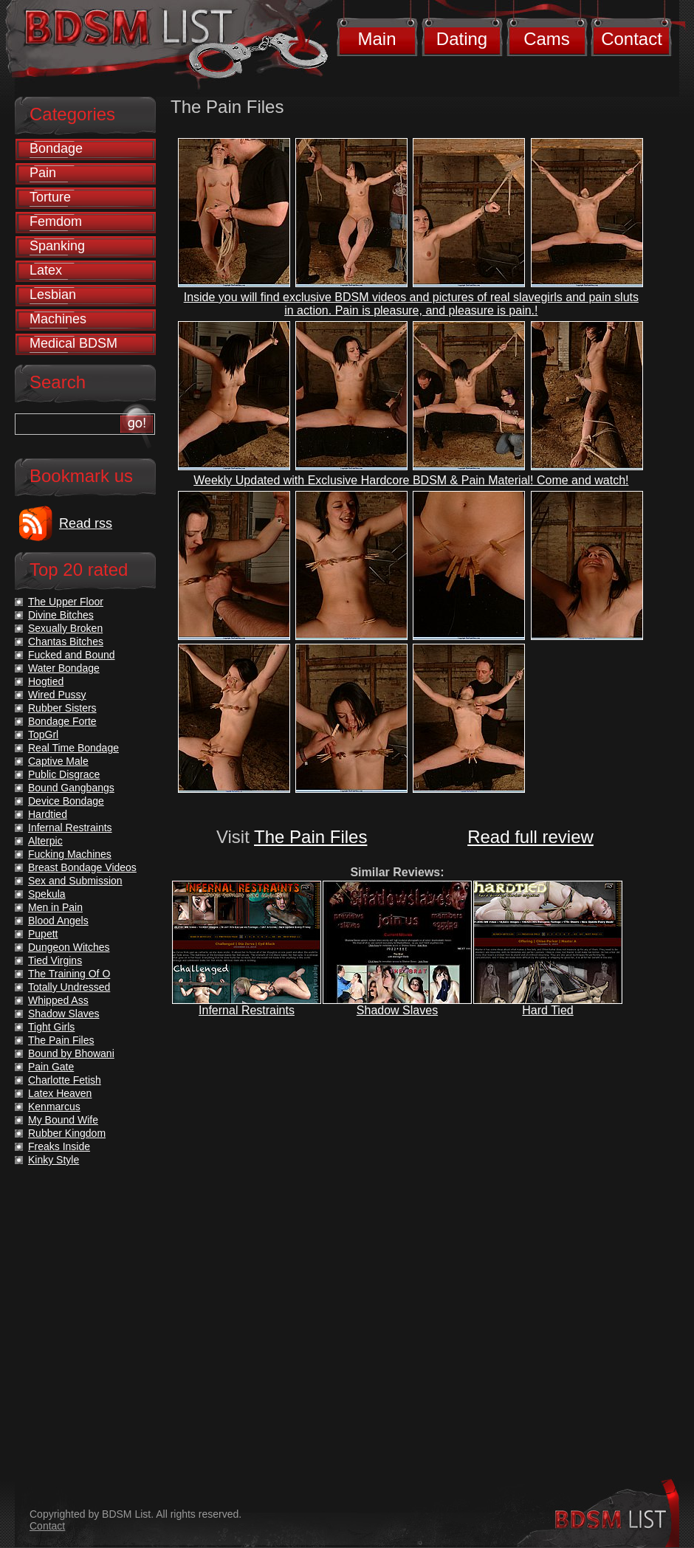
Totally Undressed (69, 987)
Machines (58, 319)
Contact (631, 39)
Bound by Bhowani (71, 1053)
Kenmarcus (54, 1106)
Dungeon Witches (69, 947)
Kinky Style (53, 1160)
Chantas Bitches (65, 641)
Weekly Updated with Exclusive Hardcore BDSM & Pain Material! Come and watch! (410, 480)
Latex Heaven (60, 1093)
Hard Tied (547, 1010)
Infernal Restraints (247, 1010)
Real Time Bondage (73, 748)
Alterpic (45, 841)
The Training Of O (69, 974)
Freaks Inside (59, 1146)
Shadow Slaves (397, 1010)
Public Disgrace (64, 774)
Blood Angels (58, 920)
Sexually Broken (65, 628)
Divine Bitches (61, 615)
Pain (43, 172)
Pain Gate (51, 1067)
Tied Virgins (55, 960)
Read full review (530, 837)
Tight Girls (51, 1027)
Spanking (57, 245)
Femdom (56, 221)
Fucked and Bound (71, 655)
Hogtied (45, 681)
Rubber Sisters (62, 708)
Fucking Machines (69, 854)
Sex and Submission (75, 881)
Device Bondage (66, 801)
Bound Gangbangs (71, 788)
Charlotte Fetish (64, 1080)
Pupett (43, 934)
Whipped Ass (58, 1000)
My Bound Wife (63, 1120)
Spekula (47, 894)
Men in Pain (55, 907)
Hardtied (47, 814)
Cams (546, 39)
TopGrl (43, 734)
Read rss (85, 523)
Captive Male (58, 761)
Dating (461, 39)
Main (376, 39)
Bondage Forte (62, 721)
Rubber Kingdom (67, 1133)
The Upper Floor (65, 602)
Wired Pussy (57, 695)
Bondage (56, 148)
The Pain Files (310, 837)
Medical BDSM (73, 343)
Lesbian (53, 294)
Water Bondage (64, 668)
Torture (50, 197)
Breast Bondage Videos (82, 867)
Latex (46, 270)
